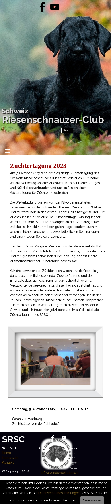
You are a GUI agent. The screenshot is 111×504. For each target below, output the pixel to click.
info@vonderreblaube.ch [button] (59, 472)
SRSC (13, 439)
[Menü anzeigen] (7, 151)
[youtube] (54, 6)
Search (67, 130)
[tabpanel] (57, 239)
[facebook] (42, 6)
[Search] (46, 130)
